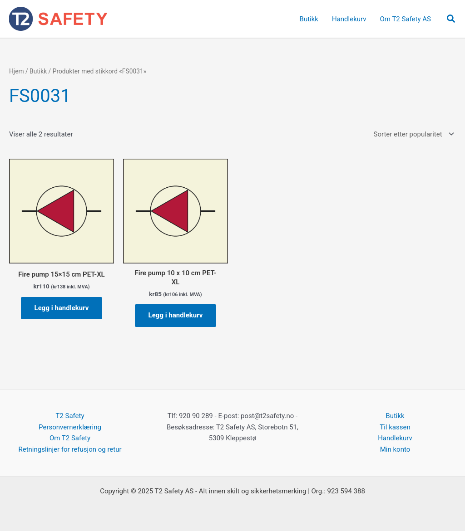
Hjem (16, 71)
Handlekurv (395, 438)
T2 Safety (69, 416)
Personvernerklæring (70, 427)
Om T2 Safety (69, 438)
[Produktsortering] (413, 134)
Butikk (38, 71)
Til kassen (395, 427)
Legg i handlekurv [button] (62, 308)
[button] (451, 19)
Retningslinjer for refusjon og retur (69, 449)
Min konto (395, 449)
